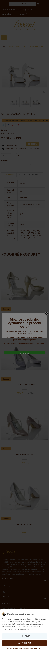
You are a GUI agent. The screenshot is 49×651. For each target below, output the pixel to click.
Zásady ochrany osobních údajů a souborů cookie (24, 648)
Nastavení (24, 636)
